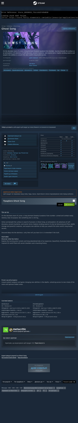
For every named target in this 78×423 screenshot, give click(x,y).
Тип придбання (18, 383)
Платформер (52, 71)
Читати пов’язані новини (11, 172)
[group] (39, 390)
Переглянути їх (40, 344)
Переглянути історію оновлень (12, 169)
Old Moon (32, 65)
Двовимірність (28, 71)
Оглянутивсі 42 (71, 160)
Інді (58, 71)
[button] (69, 205)
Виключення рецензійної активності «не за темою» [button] (38, 389)
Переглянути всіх (69, 338)
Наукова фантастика (17, 71)
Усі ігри (3, 27)
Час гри (49, 383)
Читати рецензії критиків (21, 332)
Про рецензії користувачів (9, 358)
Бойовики (9, 27)
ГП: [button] (44, 392)
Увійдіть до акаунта (7, 128)
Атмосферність (43, 71)
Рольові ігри (24, 154)
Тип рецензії (6, 383)
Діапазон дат (39, 383)
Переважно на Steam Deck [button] (9, 392)
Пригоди (63, 71)
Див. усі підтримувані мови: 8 (49, 150)
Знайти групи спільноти (10, 177)
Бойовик (36, 71)
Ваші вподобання (23, 358)
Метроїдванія (7, 71)
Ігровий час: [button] (60, 389)
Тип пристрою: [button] (53, 392)
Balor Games (33, 66)
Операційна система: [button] (27, 392)
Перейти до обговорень (10, 175)
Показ (57, 383)
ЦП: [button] (38, 392)
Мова (29, 383)
